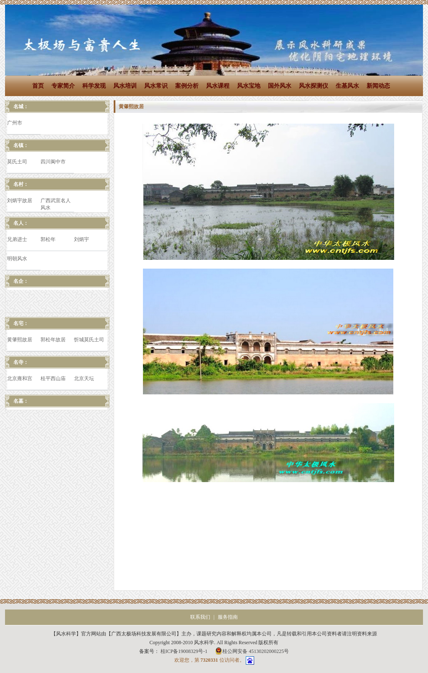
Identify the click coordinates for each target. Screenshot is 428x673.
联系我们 (200, 617)
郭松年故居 (53, 340)
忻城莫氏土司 (89, 340)
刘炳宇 (81, 239)
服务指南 (228, 617)
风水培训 (125, 86)
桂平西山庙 (53, 378)
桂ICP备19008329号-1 (184, 651)
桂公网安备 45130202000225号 (252, 651)
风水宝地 (248, 86)
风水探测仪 (313, 86)
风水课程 (217, 86)
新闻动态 (378, 86)
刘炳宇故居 (19, 200)
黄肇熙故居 (19, 340)
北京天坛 (84, 378)
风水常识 (156, 86)
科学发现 (94, 86)
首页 (38, 86)
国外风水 (279, 86)
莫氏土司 (17, 162)
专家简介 (63, 86)
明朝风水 (17, 259)
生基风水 (347, 86)
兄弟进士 (17, 239)
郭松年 (48, 239)
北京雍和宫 (19, 378)
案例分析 (187, 86)
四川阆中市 (53, 162)
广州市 (14, 123)
